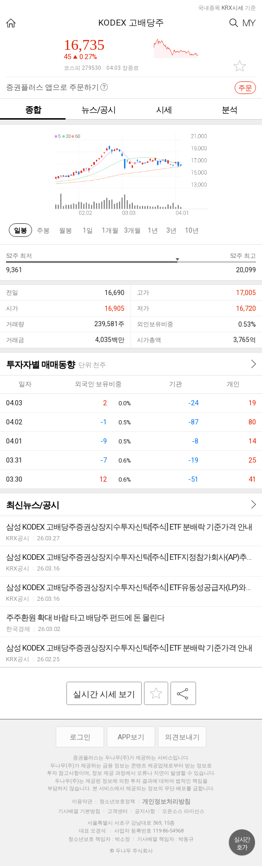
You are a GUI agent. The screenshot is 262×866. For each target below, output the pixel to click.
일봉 (20, 230)
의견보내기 (182, 737)
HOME (11, 23)
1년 (153, 230)
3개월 (132, 230)
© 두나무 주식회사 (131, 851)
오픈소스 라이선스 (183, 811)
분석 (229, 109)
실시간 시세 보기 (104, 694)
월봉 (65, 230)
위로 (242, 843)
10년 (192, 230)
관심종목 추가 (240, 65)
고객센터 (117, 811)
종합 (33, 109)
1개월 (110, 230)
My (249, 23)
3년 (171, 230)
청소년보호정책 (117, 802)
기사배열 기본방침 (79, 811)
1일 (88, 230)
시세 (164, 109)
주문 (245, 88)
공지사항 (145, 811)
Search (233, 23)
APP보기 (131, 737)
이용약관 (82, 802)
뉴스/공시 (98, 109)
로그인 (80, 737)
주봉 (43, 230)
